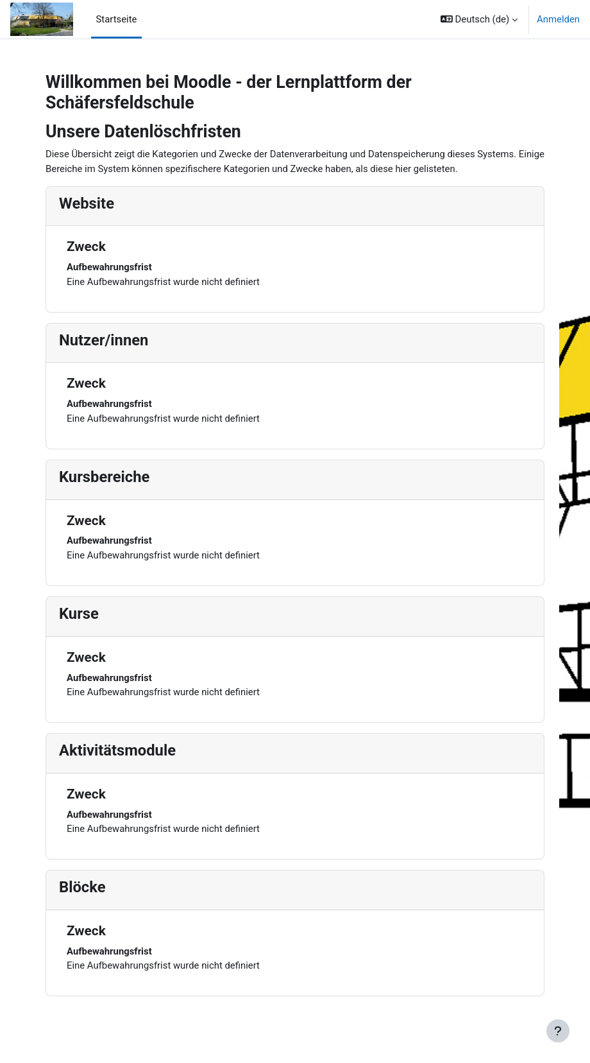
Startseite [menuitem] (116, 19)
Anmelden (558, 19)
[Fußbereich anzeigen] (557, 1030)
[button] (479, 19)
